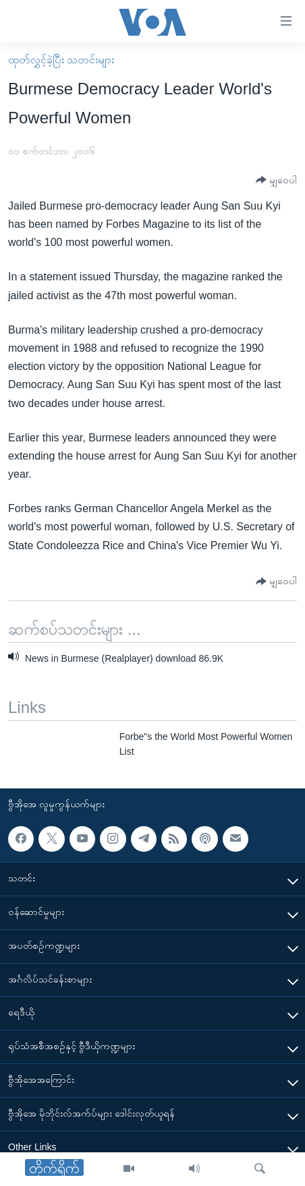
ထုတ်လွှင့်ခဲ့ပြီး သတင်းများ (61, 59)
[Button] (276, 180)
